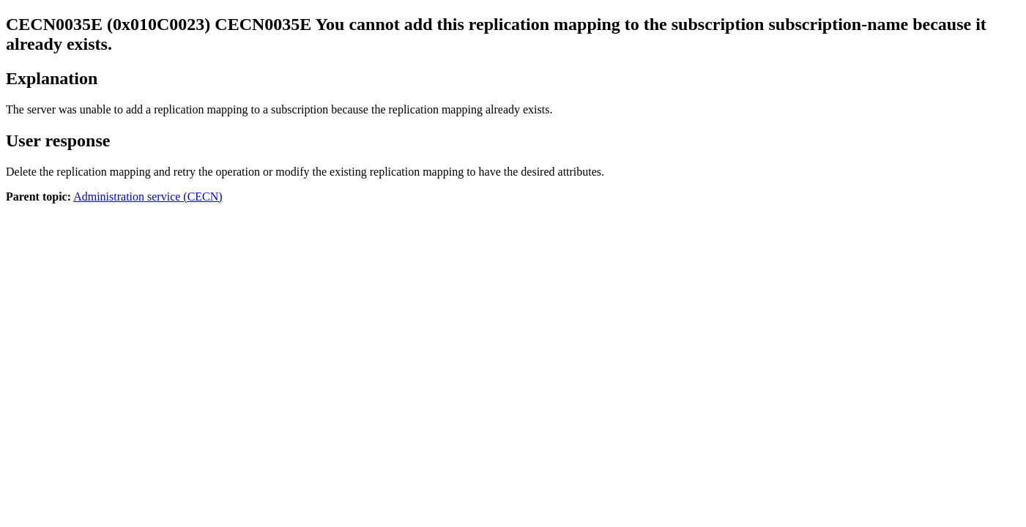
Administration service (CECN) (148, 196)
